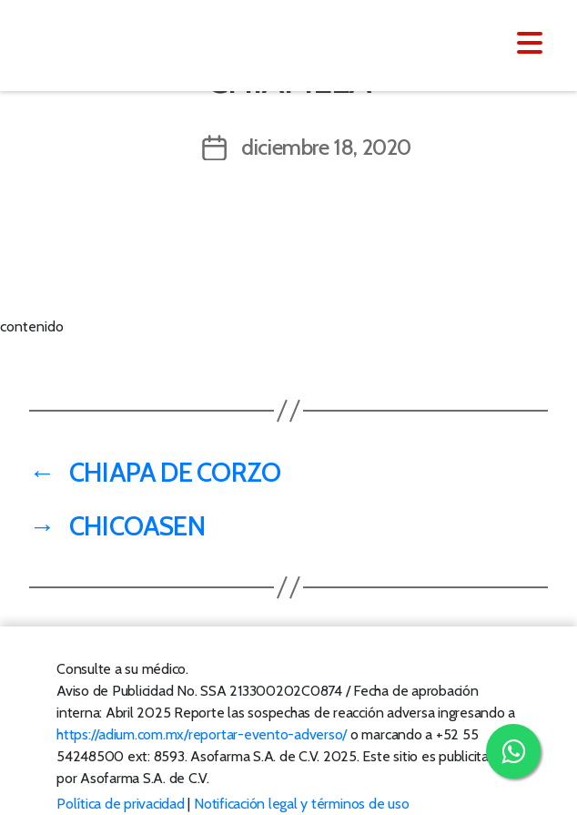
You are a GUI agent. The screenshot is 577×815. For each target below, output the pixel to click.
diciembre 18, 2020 (326, 147)
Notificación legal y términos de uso (301, 803)
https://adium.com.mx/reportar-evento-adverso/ (201, 734)
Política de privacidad (120, 803)
